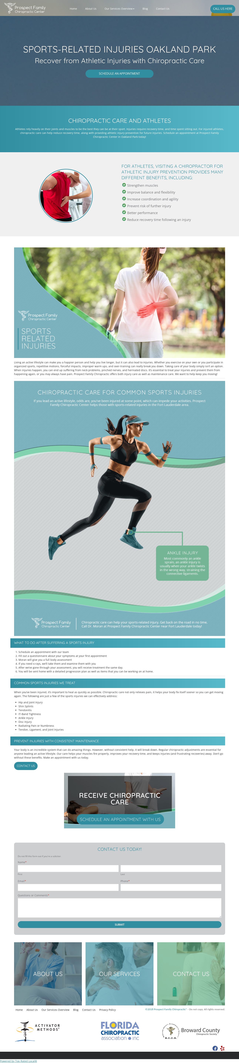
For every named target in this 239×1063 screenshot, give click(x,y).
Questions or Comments (33, 895)
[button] (119, 8)
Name (22, 862)
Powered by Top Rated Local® (18, 1061)
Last (123, 874)
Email (22, 881)
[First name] (68, 868)
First (20, 874)
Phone (125, 881)
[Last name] (171, 868)
